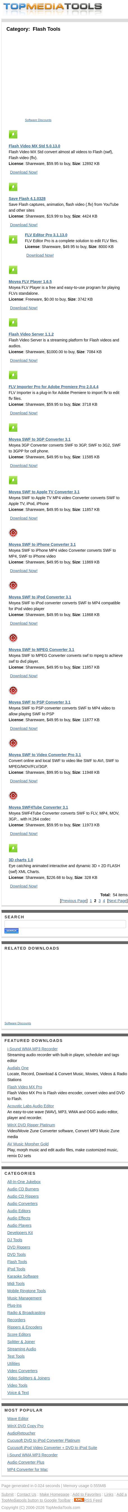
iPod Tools (16, 1269)
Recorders (16, 1320)
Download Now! (24, 172)
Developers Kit (20, 1232)
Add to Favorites (87, 1494)
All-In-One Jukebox (24, 1182)
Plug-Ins (14, 1305)
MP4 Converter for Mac (27, 1469)
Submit (7, 1494)
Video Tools (17, 1385)
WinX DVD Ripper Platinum (31, 1125)
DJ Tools (14, 1240)
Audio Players (19, 1225)
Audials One (18, 1068)
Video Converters (22, 1371)
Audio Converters (22, 1203)
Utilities (13, 1363)
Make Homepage (54, 1494)
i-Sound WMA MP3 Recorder (32, 1049)
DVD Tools (16, 1254)
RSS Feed (88, 1500)
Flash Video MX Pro (24, 1087)
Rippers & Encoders (24, 1327)
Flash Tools (17, 1261)
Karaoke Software (22, 1276)
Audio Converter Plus (25, 1462)
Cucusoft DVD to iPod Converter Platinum (43, 1440)
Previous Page (74, 900)
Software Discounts (38, 120)
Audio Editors (19, 1211)
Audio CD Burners (23, 1189)
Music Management (24, 1298)
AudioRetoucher (21, 1433)
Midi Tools (16, 1283)
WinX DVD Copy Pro (25, 1426)
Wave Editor (18, 1418)
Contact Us (26, 1494)
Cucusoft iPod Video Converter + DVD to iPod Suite (52, 1447)
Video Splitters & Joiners (28, 1378)
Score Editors (19, 1334)
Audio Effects (18, 1218)
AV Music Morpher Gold (28, 1144)
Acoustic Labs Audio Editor (30, 1106)
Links (108, 1494)
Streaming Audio (21, 1349)
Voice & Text (18, 1392)
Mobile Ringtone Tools (26, 1291)
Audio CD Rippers (23, 1196)
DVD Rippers (18, 1247)
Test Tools (16, 1356)
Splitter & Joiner (21, 1341)
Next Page (117, 900)
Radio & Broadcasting (26, 1312)
